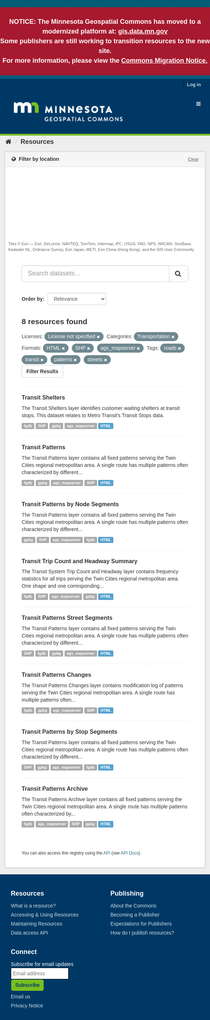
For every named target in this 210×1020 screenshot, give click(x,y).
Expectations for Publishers (141, 924)
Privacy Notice (27, 1005)
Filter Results (42, 371)
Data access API (29, 933)
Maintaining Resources (36, 924)
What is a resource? (33, 906)
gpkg (56, 426)
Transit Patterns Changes (56, 675)
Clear (193, 159)
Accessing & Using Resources (45, 915)
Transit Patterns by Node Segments (70, 504)
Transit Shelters (43, 397)
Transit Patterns (43, 447)
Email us (20, 996)
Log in (194, 84)
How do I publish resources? (142, 933)
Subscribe (27, 985)
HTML (106, 426)
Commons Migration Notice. (164, 60)
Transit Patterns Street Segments (67, 618)
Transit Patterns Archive (55, 789)
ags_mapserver (81, 426)
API (106, 853)
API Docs (130, 853)
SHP (42, 426)
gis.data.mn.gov (142, 31)
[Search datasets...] (95, 273)
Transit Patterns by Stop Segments (69, 732)
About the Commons (133, 906)
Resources (37, 141)
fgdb (28, 426)
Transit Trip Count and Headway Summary (79, 561)
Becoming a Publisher (134, 915)
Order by (32, 299)
